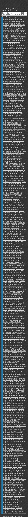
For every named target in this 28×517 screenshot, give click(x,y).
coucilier (20, 262)
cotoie (18, 48)
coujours (6, 417)
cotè (16, 165)
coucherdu (13, 224)
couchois (19, 248)
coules (17, 448)
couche (5, 214)
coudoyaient (7, 308)
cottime (16, 122)
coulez (14, 465)
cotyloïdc (23, 151)
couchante (12, 206)
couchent (15, 219)
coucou (5, 272)
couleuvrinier (16, 460)
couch (5, 199)
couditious (19, 298)
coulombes (6, 499)
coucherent (21, 224)
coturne (18, 142)
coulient (9, 467)
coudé (23, 330)
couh (9, 383)
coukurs (10, 419)
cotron (5, 105)
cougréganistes (8, 381)
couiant (22, 383)
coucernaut (19, 192)
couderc (5, 291)
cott (12, 105)
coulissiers (19, 485)
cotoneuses (14, 55)
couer (5, 340)
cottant (18, 108)
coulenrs (16, 439)
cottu (18, 137)
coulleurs (21, 491)
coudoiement (7, 301)
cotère (20, 165)
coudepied (12, 289)
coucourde (19, 272)
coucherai (13, 221)
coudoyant (6, 310)
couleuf (10, 450)
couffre (5, 347)
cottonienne (11, 134)
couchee (19, 216)
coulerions (19, 444)
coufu (19, 366)
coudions (13, 294)
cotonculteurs (14, 52)
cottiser (23, 125)
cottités (15, 129)
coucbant (21, 185)
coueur (5, 342)
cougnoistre (7, 378)
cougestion (17, 373)
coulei (22, 434)
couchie (10, 241)
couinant (6, 402)
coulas (11, 429)
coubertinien (7, 182)
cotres (17, 101)
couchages (6, 200)
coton (10, 50)
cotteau (12, 110)
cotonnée (19, 83)
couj (21, 414)
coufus (11, 368)
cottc (4, 110)
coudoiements (16, 301)
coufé (22, 368)
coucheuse (20, 238)
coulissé (14, 487)
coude (10, 287)
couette (18, 340)
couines (5, 407)
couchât (5, 255)
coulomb (10, 497)
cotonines (12, 64)
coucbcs (11, 187)
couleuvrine (14, 458)
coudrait (5, 318)
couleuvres (6, 458)
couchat (21, 211)
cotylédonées (7, 163)
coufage (19, 342)
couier (10, 386)
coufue (23, 366)
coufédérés (16, 369)
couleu (5, 450)
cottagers (6, 108)
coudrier (11, 322)
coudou (11, 306)
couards (20, 178)
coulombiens (7, 502)
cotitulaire (19, 26)
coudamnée (21, 284)
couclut (5, 270)
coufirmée (12, 354)
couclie (5, 265)
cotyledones (14, 147)
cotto (16, 132)
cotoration (10, 89)
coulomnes (15, 506)
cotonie (5, 62)
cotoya (20, 91)
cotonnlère (6, 83)
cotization (6, 30)
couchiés (11, 246)
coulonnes (6, 509)
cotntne (20, 47)
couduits (17, 328)
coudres (5, 320)
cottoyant (14, 136)
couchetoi (6, 236)
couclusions (20, 269)
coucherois (15, 229)
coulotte (15, 511)
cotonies (23, 62)
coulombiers (7, 504)
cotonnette (6, 74)
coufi (9, 347)
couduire (6, 327)
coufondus (19, 359)
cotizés (12, 30)
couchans (20, 204)
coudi (5, 293)
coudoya (17, 306)
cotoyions (17, 95)
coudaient (11, 281)
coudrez (5, 322)
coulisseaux (20, 480)
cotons (14, 86)
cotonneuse (22, 74)
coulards (6, 429)
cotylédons (17, 161)
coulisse (5, 480)
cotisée (16, 25)
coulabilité (6, 421)
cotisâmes (12, 23)
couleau (20, 433)
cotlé (11, 37)
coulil (20, 468)
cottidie (12, 120)
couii (8, 388)
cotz (10, 165)
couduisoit (21, 327)
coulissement (7, 482)
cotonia (5, 59)
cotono (19, 84)
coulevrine (6, 463)
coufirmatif (6, 352)
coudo (12, 299)
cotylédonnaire (16, 159)
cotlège (20, 35)
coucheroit (22, 229)
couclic (17, 264)
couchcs (23, 212)
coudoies (14, 305)
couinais (17, 400)
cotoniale (17, 59)
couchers (22, 231)
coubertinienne (16, 182)
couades (16, 170)
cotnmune (12, 45)
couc (20, 183)
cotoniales (6, 60)
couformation (12, 361)
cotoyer (11, 95)
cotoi (14, 48)
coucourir (14, 274)
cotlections (22, 33)
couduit (5, 328)
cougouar (14, 378)
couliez (5, 468)
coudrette (12, 320)
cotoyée (10, 98)
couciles (17, 260)
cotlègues (6, 37)
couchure (11, 253)
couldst (5, 433)
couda (17, 279)
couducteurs (15, 325)
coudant (13, 286)
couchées (12, 257)
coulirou (5, 472)
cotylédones (7, 159)
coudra (12, 315)
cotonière (6, 66)
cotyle (22, 146)
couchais (13, 202)
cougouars (21, 378)
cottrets (5, 137)
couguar (16, 381)
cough (12, 374)
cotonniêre (21, 81)
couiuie (21, 412)
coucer (5, 192)
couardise (6, 178)
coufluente (11, 357)
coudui (21, 325)
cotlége (15, 37)
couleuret (19, 453)
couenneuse (22, 337)
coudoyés (6, 315)
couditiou (13, 298)
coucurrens (19, 277)
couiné (16, 407)
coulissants (6, 479)
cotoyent (6, 95)
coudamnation (7, 282)
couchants (6, 207)
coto (25, 47)
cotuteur (22, 144)
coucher (21, 219)
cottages (12, 108)
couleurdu (6, 453)
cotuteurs (6, 146)
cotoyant (18, 93)
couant (10, 173)
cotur (14, 142)
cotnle (5, 40)
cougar (5, 373)
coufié (18, 354)
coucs (23, 275)
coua (18, 168)
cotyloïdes (12, 153)
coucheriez (6, 228)
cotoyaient (6, 93)
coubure (16, 183)
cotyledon (6, 147)
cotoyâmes (13, 96)
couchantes (20, 206)
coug (20, 371)
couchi (5, 241)
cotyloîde (16, 151)
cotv (11, 146)
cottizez (18, 130)
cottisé (10, 127)
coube (22, 180)
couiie (12, 388)
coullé (22, 492)
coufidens (13, 349)
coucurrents (7, 279)
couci (10, 258)
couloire (16, 496)
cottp (18, 136)
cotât (13, 165)
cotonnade (6, 67)
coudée (5, 332)
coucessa (18, 195)
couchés (6, 258)
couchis (12, 243)
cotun (10, 142)
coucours (20, 274)
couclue (15, 267)
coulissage (20, 473)
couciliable (6, 262)
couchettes (20, 236)
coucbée (17, 188)
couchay (12, 212)
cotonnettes (14, 74)
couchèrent (12, 255)
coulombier (15, 502)
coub (18, 180)
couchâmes (18, 253)
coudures (6, 330)
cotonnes (21, 72)
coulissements (16, 482)
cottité (10, 129)
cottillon (10, 122)
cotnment (17, 42)
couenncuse (11, 335)
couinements (7, 404)
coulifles (15, 468)
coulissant (21, 475)
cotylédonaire (7, 158)
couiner (20, 404)
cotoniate (19, 60)
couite (8, 412)
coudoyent (13, 310)
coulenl (5, 439)
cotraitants (21, 100)
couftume (14, 366)
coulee (11, 434)
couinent (14, 404)
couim (15, 398)
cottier (24, 120)
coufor (5, 361)
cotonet (18, 54)
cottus (5, 139)
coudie (9, 293)
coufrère (15, 364)
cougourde (6, 380)
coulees (16, 434)
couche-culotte (13, 214)
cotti (17, 118)
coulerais (6, 443)
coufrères (22, 364)
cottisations (6, 125)
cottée (5, 141)
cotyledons (16, 149)
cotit (9, 26)
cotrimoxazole (18, 103)
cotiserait (6, 19)
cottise (13, 125)
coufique (16, 351)
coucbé (11, 188)
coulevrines (14, 463)
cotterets (18, 115)
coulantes (6, 427)
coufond (22, 357)
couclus (5, 269)
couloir (20, 494)
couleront (6, 448)
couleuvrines (7, 460)
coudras (11, 318)
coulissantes (15, 477)
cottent (16, 113)
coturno (11, 144)
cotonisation (20, 64)
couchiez (22, 241)
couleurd (17, 451)
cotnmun (6, 45)
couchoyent (12, 252)
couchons (18, 250)
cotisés (5, 26)
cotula (22, 141)
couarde (20, 175)
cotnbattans (15, 38)
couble (5, 183)
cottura (22, 137)
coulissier (13, 485)
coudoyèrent (21, 311)
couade (10, 170)
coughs (23, 374)
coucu (5, 277)
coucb (16, 185)
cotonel (13, 54)
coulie (5, 467)
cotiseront (19, 19)
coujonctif (21, 415)
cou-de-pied (12, 168)
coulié (24, 489)
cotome (5, 50)
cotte (8, 110)
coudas (5, 287)
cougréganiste (20, 380)
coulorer (10, 511)
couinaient (11, 400)
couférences (15, 371)
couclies (16, 265)
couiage (16, 383)
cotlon (15, 35)
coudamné (13, 284)
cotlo (11, 35)
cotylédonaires (17, 158)
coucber (21, 187)
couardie (21, 177)
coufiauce (6, 349)
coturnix (5, 144)
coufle (12, 356)
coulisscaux (22, 479)
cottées (9, 141)
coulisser (13, 484)
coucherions (15, 228)
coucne (10, 270)
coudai (5, 281)
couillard (5, 390)
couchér (18, 257)
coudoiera (13, 303)
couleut (11, 456)
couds (18, 323)
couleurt (5, 456)
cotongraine (14, 57)
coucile (12, 260)
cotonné (13, 83)
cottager (20, 107)
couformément (7, 364)
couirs (13, 410)
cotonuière (6, 88)
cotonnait (21, 67)
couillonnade (19, 392)
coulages (6, 422)
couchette (13, 236)
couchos (6, 252)
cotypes (5, 165)
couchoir (13, 248)
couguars (22, 381)
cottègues (16, 139)
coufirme (13, 352)
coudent (5, 289)
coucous (18, 275)
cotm (20, 37)
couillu (5, 398)
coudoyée (12, 313)
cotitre (13, 26)
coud (12, 279)
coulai (11, 422)
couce (5, 190)
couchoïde (20, 252)
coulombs (14, 504)
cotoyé (5, 98)
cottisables (10, 124)
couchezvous (21, 240)
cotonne (12, 69)
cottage (14, 107)
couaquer (23, 173)
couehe (5, 334)
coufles (16, 356)
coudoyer (21, 310)
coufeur (21, 344)
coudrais (20, 316)
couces (12, 195)
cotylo (5, 151)
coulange (6, 426)
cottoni (5, 134)
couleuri (5, 455)
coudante (20, 286)
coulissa (13, 473)
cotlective (6, 35)
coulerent (6, 444)
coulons (20, 509)
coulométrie (7, 508)
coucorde (22, 270)
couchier (16, 241)
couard (15, 175)
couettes (23, 340)
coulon (13, 508)
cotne (21, 38)
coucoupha (11, 272)
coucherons (7, 231)
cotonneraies (15, 71)
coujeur (5, 415)
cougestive (6, 374)
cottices (21, 118)
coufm (17, 357)
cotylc (18, 146)
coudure (22, 328)
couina (5, 400)
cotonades (6, 52)
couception (19, 190)
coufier (18, 349)
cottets (9, 118)
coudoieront (7, 305)
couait (17, 171)
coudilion (20, 293)
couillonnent (7, 395)
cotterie (5, 117)
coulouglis (17, 513)
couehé (22, 334)
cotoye (24, 93)
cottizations (6, 130)
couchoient (6, 248)
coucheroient (7, 229)
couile (24, 388)
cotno (18, 45)
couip (5, 409)
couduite (11, 328)
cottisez (5, 127)
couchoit (6, 250)
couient (5, 386)
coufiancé (21, 347)
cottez (14, 118)
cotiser (5, 18)
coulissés (13, 489)
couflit (21, 356)
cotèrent (5, 166)
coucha (9, 199)
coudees (21, 287)
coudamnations (18, 282)
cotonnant (6, 69)
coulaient (17, 422)
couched (6, 216)
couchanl (14, 204)
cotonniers (20, 78)
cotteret (12, 115)
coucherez (6, 226)
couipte (9, 409)
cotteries (11, 117)
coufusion (16, 368)
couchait (19, 202)
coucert (19, 194)
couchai (13, 200)
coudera (23, 289)
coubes (24, 182)
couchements (7, 219)
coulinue (17, 470)
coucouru (12, 275)
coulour (23, 513)
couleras (18, 443)
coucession (6, 197)
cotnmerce (6, 43)
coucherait (14, 223)
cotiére (5, 31)
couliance (23, 465)
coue (21, 332)
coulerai (15, 441)
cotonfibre (6, 57)
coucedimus (11, 190)
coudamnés (7, 286)
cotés (22, 166)
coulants (12, 427)
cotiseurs (11, 21)
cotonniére (14, 81)
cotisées (22, 25)
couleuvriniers (7, 462)
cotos (5, 91)
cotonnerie (6, 72)
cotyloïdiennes (17, 154)
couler (5, 441)
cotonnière (21, 79)
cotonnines (6, 79)
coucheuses (7, 240)
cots (9, 105)
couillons (22, 397)
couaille (12, 171)
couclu (5, 267)
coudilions (6, 294)
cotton (20, 132)
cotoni (20, 57)
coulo (5, 494)
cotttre (14, 137)
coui (12, 383)
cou (7, 168)
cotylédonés (16, 163)
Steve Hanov (18, 516)
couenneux (16, 339)
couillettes (6, 392)
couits (13, 412)
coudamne (6, 284)
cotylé (13, 156)
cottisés (5, 129)
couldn (10, 431)
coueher (11, 334)
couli (17, 465)
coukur (5, 419)
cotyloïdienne (7, 154)
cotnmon (13, 43)
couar (5, 175)
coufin (23, 349)
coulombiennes (18, 501)
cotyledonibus (7, 149)
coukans (20, 417)
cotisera (10, 18)
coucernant (11, 192)
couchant (6, 206)
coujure (11, 417)
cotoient (23, 48)
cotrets (5, 103)
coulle (5, 491)
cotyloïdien (20, 153)
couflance (6, 356)
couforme (19, 361)
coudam (22, 281)
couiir (16, 388)
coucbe (16, 187)
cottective (6, 113)
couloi (9, 494)
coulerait (12, 443)
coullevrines (7, 492)
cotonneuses (7, 76)
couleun (5, 451)
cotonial (10, 59)
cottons (18, 134)
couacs (5, 170)
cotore (16, 89)
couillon (12, 392)
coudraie (23, 315)
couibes (10, 385)
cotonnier (6, 78)
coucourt (6, 275)
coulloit (17, 492)
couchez (14, 240)
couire (9, 410)
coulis (17, 472)
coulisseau (12, 480)
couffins (20, 345)
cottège (9, 139)
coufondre (6, 359)
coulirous (12, 472)
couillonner (14, 395)
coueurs (10, 342)
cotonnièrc (14, 79)
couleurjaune (13, 455)
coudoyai (23, 306)
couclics (22, 264)
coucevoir (22, 197)
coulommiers (7, 506)
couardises (13, 178)
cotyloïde (6, 153)
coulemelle (11, 436)
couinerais (6, 405)
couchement (19, 217)
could (23, 429)
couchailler (6, 202)
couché (18, 255)
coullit (13, 492)
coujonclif (15, 415)
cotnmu (18, 43)
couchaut (6, 212)
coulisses (6, 485)
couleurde (23, 451)
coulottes (22, 511)
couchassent (14, 209)
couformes (13, 363)
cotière (17, 30)
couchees (6, 217)
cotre (12, 101)
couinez (11, 407)
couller (9, 491)
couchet (18, 235)
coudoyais (14, 308)
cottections (18, 112)
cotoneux (21, 55)
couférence (6, 371)
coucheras (21, 223)
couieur (15, 386)
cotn (9, 38)
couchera (6, 221)
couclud (10, 267)
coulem (5, 436)
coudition (19, 294)
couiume (6, 414)
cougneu (6, 376)
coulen (20, 438)
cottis (4, 124)
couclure (21, 267)
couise (21, 410)
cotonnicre (22, 76)
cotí (4, 168)
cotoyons (6, 96)
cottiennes (18, 120)
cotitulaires (6, 28)
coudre (22, 318)
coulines (11, 470)
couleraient (22, 441)
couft (8, 366)
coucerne (6, 194)
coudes (16, 291)
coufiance (14, 347)
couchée (6, 257)
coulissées (6, 489)
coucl (13, 264)
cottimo (21, 122)
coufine (5, 351)
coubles (10, 183)
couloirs (22, 496)
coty (14, 146)
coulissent (6, 484)
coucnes (16, 270)
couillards (12, 390)
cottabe (19, 105)
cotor (4, 89)
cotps (5, 100)
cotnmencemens (8, 42)
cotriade (10, 103)
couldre (15, 431)
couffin (15, 345)
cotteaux (18, 110)
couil (19, 388)
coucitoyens (7, 264)
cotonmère (20, 66)
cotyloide (10, 151)
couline (5, 470)
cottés (15, 141)
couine (11, 402)
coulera (9, 441)
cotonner (18, 69)
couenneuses (7, 339)
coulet (21, 448)
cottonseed (6, 136)
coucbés (23, 188)
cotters (16, 117)
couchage (16, 199)
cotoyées (16, 98)
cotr (8, 100)
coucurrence (11, 277)
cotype (22, 163)
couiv (17, 414)
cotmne (5, 38)
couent (22, 339)
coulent (21, 439)
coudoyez (6, 311)
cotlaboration (21, 31)
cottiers (5, 122)
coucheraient (20, 221)
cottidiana (6, 120)
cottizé (23, 130)
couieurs (21, 386)
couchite (18, 243)
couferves (15, 344)
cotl (12, 31)
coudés (16, 332)
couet (13, 340)
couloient (14, 494)
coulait (10, 424)
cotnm (9, 40)
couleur (11, 451)
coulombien (14, 499)
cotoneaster (7, 54)
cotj (9, 31)
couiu (17, 412)
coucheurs (13, 238)
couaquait (16, 173)
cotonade (22, 50)
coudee (15, 287)
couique (14, 409)
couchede (12, 216)
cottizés (5, 132)
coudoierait (20, 303)
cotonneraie (7, 71)
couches (12, 233)
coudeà (21, 291)
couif (4, 388)
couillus (10, 398)
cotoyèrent (20, 96)
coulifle (10, 468)
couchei (12, 217)
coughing (18, 374)
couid (19, 385)
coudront (12, 323)
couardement (7, 177)
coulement (6, 438)
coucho (17, 246)
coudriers (17, 322)
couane (5, 173)
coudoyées (19, 313)
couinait (23, 400)
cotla (14, 31)
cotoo (21, 88)
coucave (10, 185)
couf (15, 342)
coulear (14, 433)
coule (10, 433)
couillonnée (6, 397)
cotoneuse (6, 55)
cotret (21, 101)
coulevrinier (22, 463)
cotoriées (21, 89)
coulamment (17, 424)
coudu (22, 323)
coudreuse (18, 320)
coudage (22, 279)
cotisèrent (6, 25)
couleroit (13, 446)
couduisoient (13, 327)
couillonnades (7, 393)
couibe (5, 385)
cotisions (22, 21)
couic (15, 385)
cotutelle (17, 144)
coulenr (10, 439)
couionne (22, 407)
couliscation (7, 473)
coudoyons (13, 311)
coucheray (6, 224)
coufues (5, 368)
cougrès (13, 380)
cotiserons (12, 19)
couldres (20, 431)
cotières (22, 30)
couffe (5, 345)
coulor (5, 511)
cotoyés (22, 98)
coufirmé (6, 354)
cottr (22, 136)
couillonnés (14, 397)
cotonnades (14, 67)
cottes (21, 117)
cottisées (22, 127)
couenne (19, 335)
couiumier (12, 414)
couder (18, 289)
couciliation (14, 262)
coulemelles (20, 436)
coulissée (20, 487)
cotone (21, 52)
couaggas (6, 171)
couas (14, 180)
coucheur (6, 238)
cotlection (15, 33)
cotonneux (15, 76)
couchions (6, 243)
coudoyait (21, 308)
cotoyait (12, 93)
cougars (10, 373)
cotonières (13, 66)
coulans (12, 426)
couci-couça (17, 258)
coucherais (6, 223)
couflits (5, 357)
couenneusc (14, 337)
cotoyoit (23, 95)
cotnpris (5, 47)
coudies (14, 293)
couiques (21, 409)
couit (4, 412)
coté (10, 166)
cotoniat (12, 60)
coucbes (6, 188)
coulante (23, 426)
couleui (15, 450)
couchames (7, 204)
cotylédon (19, 156)
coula (18, 419)
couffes (9, 345)
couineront (20, 405)
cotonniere (13, 78)
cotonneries (14, 72)
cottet (5, 118)
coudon (20, 305)
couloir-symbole (8, 496)
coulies (20, 467)
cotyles (22, 149)
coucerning (13, 194)
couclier (10, 265)
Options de (5, 16)
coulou (5, 513)
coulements (14, 438)
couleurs (20, 455)
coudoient (6, 303)
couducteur (6, 325)
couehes (17, 334)
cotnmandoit (16, 40)
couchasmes (20, 207)
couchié (5, 246)
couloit (5, 497)
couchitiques (22, 245)
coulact (12, 421)
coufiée (22, 354)
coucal (5, 185)
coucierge (6, 260)
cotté (21, 139)
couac (22, 168)
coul (14, 419)
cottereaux (6, 115)
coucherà (6, 233)
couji (9, 415)
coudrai (17, 315)
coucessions (15, 197)
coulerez (12, 444)
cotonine (6, 64)
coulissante (6, 477)
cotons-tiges (20, 86)
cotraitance (13, 100)
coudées (11, 332)
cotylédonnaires (8, 161)
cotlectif (9, 33)
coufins (10, 351)
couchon (12, 250)
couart (10, 180)
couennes (6, 337)
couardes (15, 177)
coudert (11, 291)
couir (4, 410)
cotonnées (6, 84)
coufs (5, 366)
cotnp (22, 45)
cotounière (14, 91)
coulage (17, 421)
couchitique (13, 245)
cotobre (9, 48)
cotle (4, 33)
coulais (5, 424)
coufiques (22, 351)
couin (24, 398)
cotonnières (7, 81)
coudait (17, 281)
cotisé (12, 25)
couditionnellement (16, 296)
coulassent (17, 429)
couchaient (19, 200)
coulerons (20, 446)
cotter (21, 113)
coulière (19, 489)
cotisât (18, 23)
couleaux (6, 434)
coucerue (6, 195)
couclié (21, 265)
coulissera (19, 484)
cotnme (22, 40)
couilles (22, 390)
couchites (6, 245)
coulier (15, 467)
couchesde (12, 235)
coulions (22, 470)
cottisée (15, 127)
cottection (11, 112)
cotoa (5, 48)
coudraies (13, 316)
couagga (22, 170)
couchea (21, 214)
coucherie (13, 226)
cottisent (18, 125)
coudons (6, 306)
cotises (5, 21)
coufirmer (19, 352)
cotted (12, 113)
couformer (6, 363)
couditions (6, 298)
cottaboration (7, 107)
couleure (13, 453)
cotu (18, 141)
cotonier (10, 62)
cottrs (10, 137)
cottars (22, 108)
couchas (13, 207)
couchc (17, 212)
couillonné (22, 395)
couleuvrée (16, 462)
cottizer (13, 130)
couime (19, 398)
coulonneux (14, 509)
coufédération (7, 369)
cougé (5, 383)
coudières (6, 299)
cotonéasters (14, 88)
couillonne (15, 393)
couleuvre (17, 456)
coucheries (20, 226)
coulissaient (7, 475)
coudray (17, 318)
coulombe (17, 497)
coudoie (16, 299)
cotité (12, 28)
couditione (6, 296)
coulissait (14, 475)
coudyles (18, 330)
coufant (5, 344)
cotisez (16, 21)
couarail (9, 175)
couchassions (7, 211)
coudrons (6, 323)
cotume (5, 142)
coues (9, 340)
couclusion (11, 269)
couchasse (6, 209)
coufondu (13, 359)
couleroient (6, 446)
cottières (11, 132)
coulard (18, 427)
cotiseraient (17, 18)
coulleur (14, 491)
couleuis (21, 450)
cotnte (16, 47)
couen (5, 335)
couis (17, 410)
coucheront (14, 231)
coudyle (12, 330)
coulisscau (14, 479)
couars (5, 180)
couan (22, 171)
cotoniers (17, 62)
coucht (5, 253)
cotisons (5, 23)
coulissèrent (7, 487)
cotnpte (11, 47)
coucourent (6, 274)
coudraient (6, 316)
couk (15, 417)
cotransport (6, 101)
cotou (9, 91)
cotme (24, 37)
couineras (13, 405)
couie (23, 385)
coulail (22, 422)
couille (18, 390)
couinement (17, 402)
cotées (18, 166)
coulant (17, 426)
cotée (14, 166)
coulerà (12, 448)
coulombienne (7, 501)
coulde (5, 431)
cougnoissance (14, 376)
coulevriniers (7, 465)
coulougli (11, 513)
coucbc (5, 187)
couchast (15, 211)
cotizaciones (18, 28)
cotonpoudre (7, 86)
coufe (10, 344)
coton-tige (15, 50)
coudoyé (6, 313)
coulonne (19, 508)
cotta (15, 105)
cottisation (17, 124)
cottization (21, 129)
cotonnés (13, 84)
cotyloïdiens (7, 156)
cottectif (5, 112)
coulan (23, 424)
